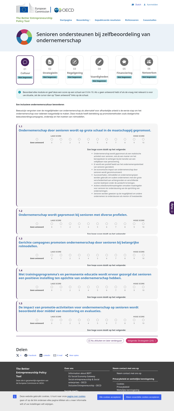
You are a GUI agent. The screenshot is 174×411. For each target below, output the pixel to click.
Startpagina (66, 20)
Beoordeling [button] (82, 20)
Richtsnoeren (132, 20)
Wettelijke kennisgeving (128, 378)
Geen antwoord (37, 141)
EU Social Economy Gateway (81, 364)
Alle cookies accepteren (110, 397)
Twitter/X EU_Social (77, 384)
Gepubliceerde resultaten (108, 20)
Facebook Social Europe (83, 390)
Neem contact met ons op (129, 361)
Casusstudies (149, 20)
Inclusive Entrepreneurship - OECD (84, 374)
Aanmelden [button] (152, 4)
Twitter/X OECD (75, 387)
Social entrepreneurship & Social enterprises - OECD (83, 369)
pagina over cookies (76, 396)
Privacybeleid (123, 375)
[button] (19, 343)
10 (143, 142)
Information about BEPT (79, 361)
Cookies (120, 372)
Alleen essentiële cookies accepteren (142, 397)
